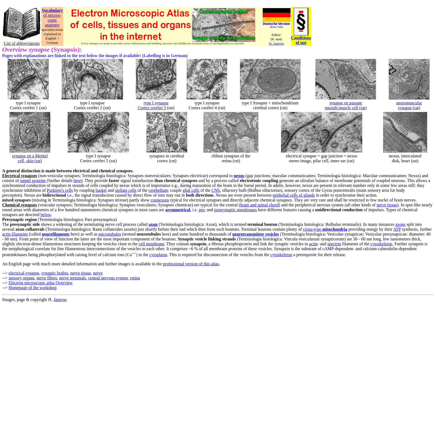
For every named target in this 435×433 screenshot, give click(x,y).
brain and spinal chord (259, 205)
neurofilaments (56, 234)
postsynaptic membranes (235, 209)
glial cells (191, 190)
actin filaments (15, 234)
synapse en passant (345, 103)
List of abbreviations (21, 43)
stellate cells (126, 190)
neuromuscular (409, 103)
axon (153, 224)
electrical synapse (24, 273)
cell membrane (151, 244)
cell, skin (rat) (30, 160)
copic (52, 20)
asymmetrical (177, 209)
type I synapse (156, 103)
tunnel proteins (33, 180)
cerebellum (158, 190)
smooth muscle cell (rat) (346, 107)
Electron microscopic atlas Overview (41, 282)
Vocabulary (52, 10)
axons (401, 224)
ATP (397, 229)
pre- (202, 209)
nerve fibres (47, 278)
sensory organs (21, 278)
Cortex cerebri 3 (152, 107)
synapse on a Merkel (30, 156)
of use (301, 42)
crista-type (325, 229)
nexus (239, 175)
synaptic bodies (54, 273)
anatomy (52, 25)
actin (313, 244)
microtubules (109, 234)
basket (101, 190)
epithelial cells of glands (294, 195)
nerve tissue (387, 205)
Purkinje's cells (60, 190)
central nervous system (108, 278)
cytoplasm (158, 254)
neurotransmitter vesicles (255, 234)
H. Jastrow (276, 43)
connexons (160, 200)
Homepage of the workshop (33, 287)
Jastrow (60, 299)
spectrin (334, 244)
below (46, 214)
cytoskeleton (381, 244)
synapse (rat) (409, 107)
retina (135, 278)
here (77, 180)
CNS (216, 190)
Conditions (301, 37)
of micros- (52, 15)
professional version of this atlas (191, 264)
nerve (98, 273)
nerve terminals (72, 278)
